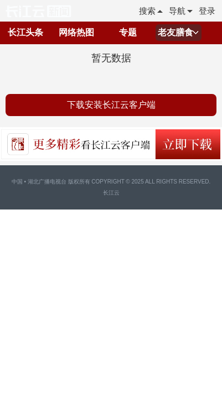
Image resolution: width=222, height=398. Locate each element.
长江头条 (25, 32)
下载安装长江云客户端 (111, 104)
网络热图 (76, 32)
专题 (128, 32)
